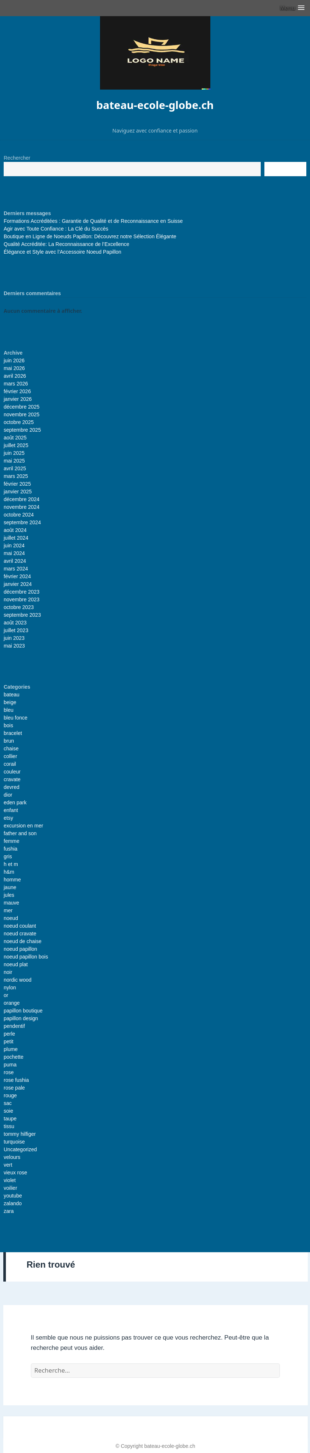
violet (10, 1180)
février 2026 (17, 391)
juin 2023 (14, 638)
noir (8, 972)
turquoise (14, 1142)
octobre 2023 (19, 607)
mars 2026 (16, 384)
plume (11, 1049)
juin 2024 (14, 545)
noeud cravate (20, 933)
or (6, 995)
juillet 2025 (16, 445)
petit (8, 1041)
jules (9, 895)
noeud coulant (20, 926)
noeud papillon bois (26, 957)
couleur (12, 772)
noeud (11, 918)
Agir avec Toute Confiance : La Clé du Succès (56, 229)
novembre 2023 (21, 599)
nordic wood (18, 980)
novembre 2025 (21, 414)
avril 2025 (15, 468)
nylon (10, 987)
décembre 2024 (21, 499)
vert (8, 1165)
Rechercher (17, 158)
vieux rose (15, 1172)
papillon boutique (23, 1011)
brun (9, 741)
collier (10, 756)
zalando (13, 1203)
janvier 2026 (18, 399)
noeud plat (16, 964)
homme (12, 880)
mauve (11, 903)
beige (10, 702)
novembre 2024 (21, 507)
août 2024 (15, 530)
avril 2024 (15, 561)
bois (8, 725)
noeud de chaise (23, 941)
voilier (10, 1188)
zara (9, 1211)
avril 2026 (15, 376)
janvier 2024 (18, 584)
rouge (10, 1095)
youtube (13, 1196)
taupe (10, 1119)
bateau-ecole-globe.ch (155, 105)
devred (11, 787)
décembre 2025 (21, 407)
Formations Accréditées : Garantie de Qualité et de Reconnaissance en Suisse (93, 221)
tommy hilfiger (20, 1134)
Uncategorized (20, 1149)
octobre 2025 (19, 422)
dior (8, 795)
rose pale (14, 1088)
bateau (11, 694)
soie (8, 1111)
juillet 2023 (16, 630)
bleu (8, 710)
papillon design (21, 1018)
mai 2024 (14, 553)
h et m (11, 864)
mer (8, 910)
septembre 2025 (22, 430)
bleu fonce (16, 718)
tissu (9, 1126)
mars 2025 (16, 476)
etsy (8, 818)
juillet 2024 (16, 538)
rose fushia (16, 1080)
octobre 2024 (19, 515)
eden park (15, 802)
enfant (11, 810)
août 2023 (15, 623)
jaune (10, 887)
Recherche (285, 169)
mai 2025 (14, 461)
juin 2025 (14, 453)
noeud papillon (20, 949)
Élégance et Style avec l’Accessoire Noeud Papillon (62, 252)
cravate (12, 779)
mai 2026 (14, 368)
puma (10, 1065)
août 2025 (15, 438)
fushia (10, 849)
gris (8, 856)
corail (10, 764)
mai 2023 (14, 646)
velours (12, 1157)
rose (9, 1072)
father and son (20, 833)
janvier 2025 (18, 491)
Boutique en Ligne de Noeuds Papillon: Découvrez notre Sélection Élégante (90, 236)
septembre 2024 (22, 522)
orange (12, 1003)
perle (9, 1034)
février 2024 (17, 576)
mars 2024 (16, 569)
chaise (11, 748)
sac (8, 1103)
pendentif (14, 1026)
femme (11, 841)
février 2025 (17, 484)
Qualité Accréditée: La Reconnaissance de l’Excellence (66, 244)
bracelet (13, 733)
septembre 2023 (22, 615)
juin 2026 (14, 360)
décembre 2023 (21, 592)
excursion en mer (23, 826)
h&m (9, 872)
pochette (14, 1057)
